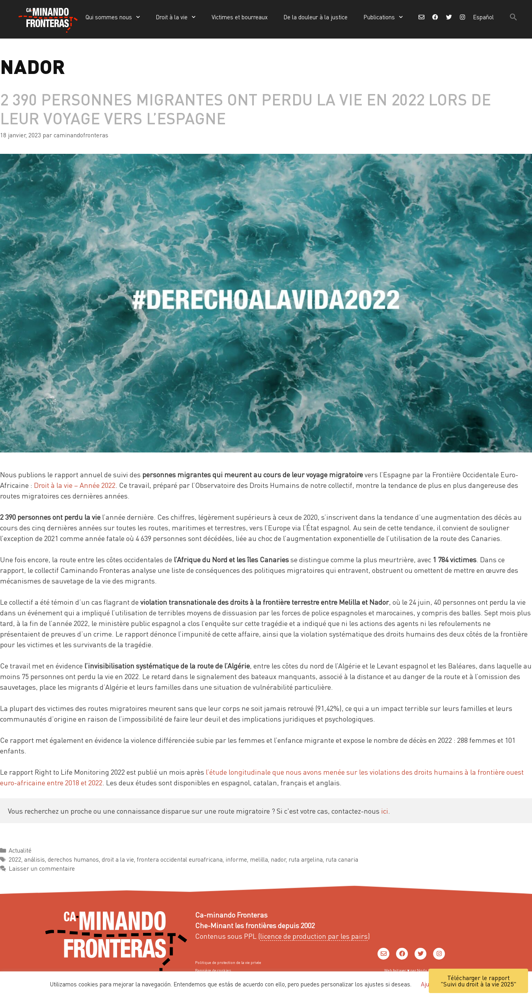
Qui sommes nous (113, 17)
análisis (34, 859)
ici (384, 810)
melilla (259, 859)
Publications (383, 17)
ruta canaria (342, 859)
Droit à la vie (176, 17)
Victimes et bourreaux (240, 17)
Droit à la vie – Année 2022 (74, 484)
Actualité (20, 850)
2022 (15, 859)
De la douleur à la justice (315, 17)
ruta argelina (305, 859)
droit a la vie (118, 859)
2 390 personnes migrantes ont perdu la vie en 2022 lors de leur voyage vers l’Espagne (245, 108)
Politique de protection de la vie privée (228, 962)
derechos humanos (73, 859)
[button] (513, 17)
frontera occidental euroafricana (180, 859)
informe (236, 859)
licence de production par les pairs (314, 935)
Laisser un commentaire (42, 868)
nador (278, 859)
